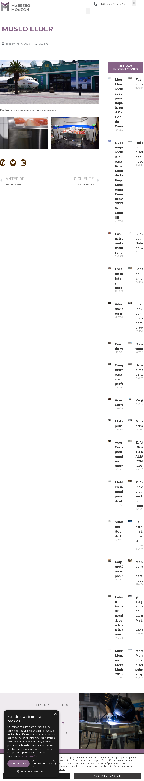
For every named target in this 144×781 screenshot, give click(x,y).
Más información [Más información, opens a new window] (27, 756)
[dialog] (31, 743)
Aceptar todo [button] (18, 763)
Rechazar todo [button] (43, 763)
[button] (134, 3)
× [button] (55, 714)
